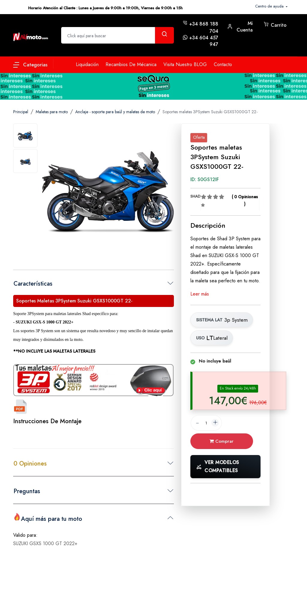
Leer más (199, 293)
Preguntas (26, 491)
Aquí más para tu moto (47, 518)
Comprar (224, 442)
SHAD (195, 196)
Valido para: (25, 534)
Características (32, 283)
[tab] (25, 135)
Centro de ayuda (270, 6)
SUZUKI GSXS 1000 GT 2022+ (45, 542)
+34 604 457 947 (203, 41)
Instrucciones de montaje (47, 421)
